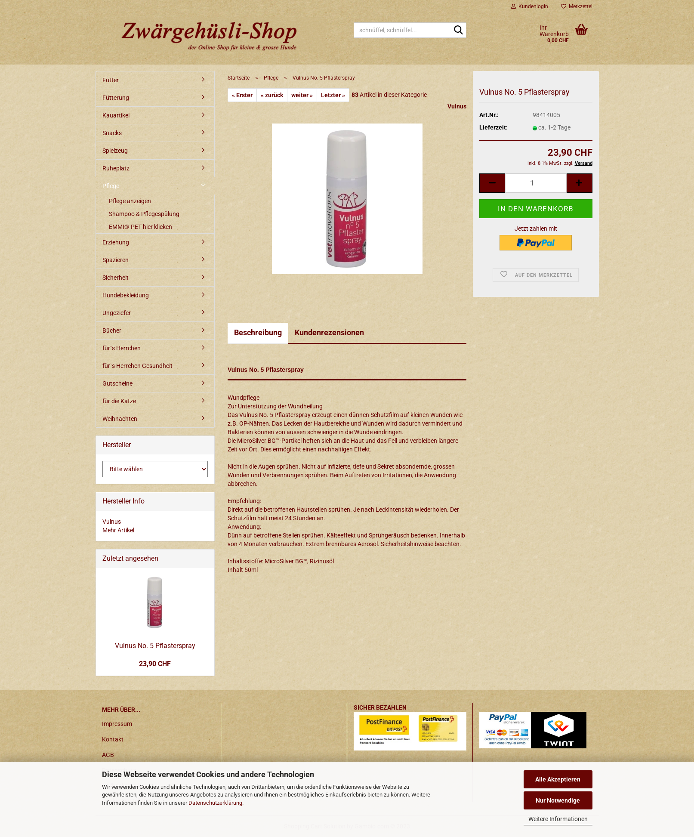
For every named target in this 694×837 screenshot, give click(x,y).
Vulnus (456, 106)
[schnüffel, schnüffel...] (458, 30)
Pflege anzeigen (130, 201)
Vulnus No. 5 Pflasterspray (155, 646)
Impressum (117, 723)
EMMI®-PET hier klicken (140, 226)
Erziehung (115, 242)
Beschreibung (258, 332)
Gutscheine (117, 383)
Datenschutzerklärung (215, 803)
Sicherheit (115, 277)
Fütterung (115, 97)
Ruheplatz (116, 168)
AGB (108, 754)
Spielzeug (115, 150)
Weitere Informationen (558, 818)
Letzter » (333, 95)
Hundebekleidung (125, 295)
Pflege (110, 185)
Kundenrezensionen (329, 332)
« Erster (242, 95)
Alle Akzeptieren (557, 779)
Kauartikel (116, 115)
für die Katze (119, 401)
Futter (110, 80)
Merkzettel (576, 6)
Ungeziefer (116, 312)
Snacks (112, 133)
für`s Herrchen (121, 348)
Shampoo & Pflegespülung (144, 213)
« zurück (272, 95)
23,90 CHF (155, 664)
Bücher (111, 330)
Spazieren (115, 259)
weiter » (302, 95)
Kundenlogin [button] (529, 6)
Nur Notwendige (558, 800)
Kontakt (112, 739)
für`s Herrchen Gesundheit (137, 365)
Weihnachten (119, 418)
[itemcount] (535, 183)
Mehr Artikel (118, 530)
